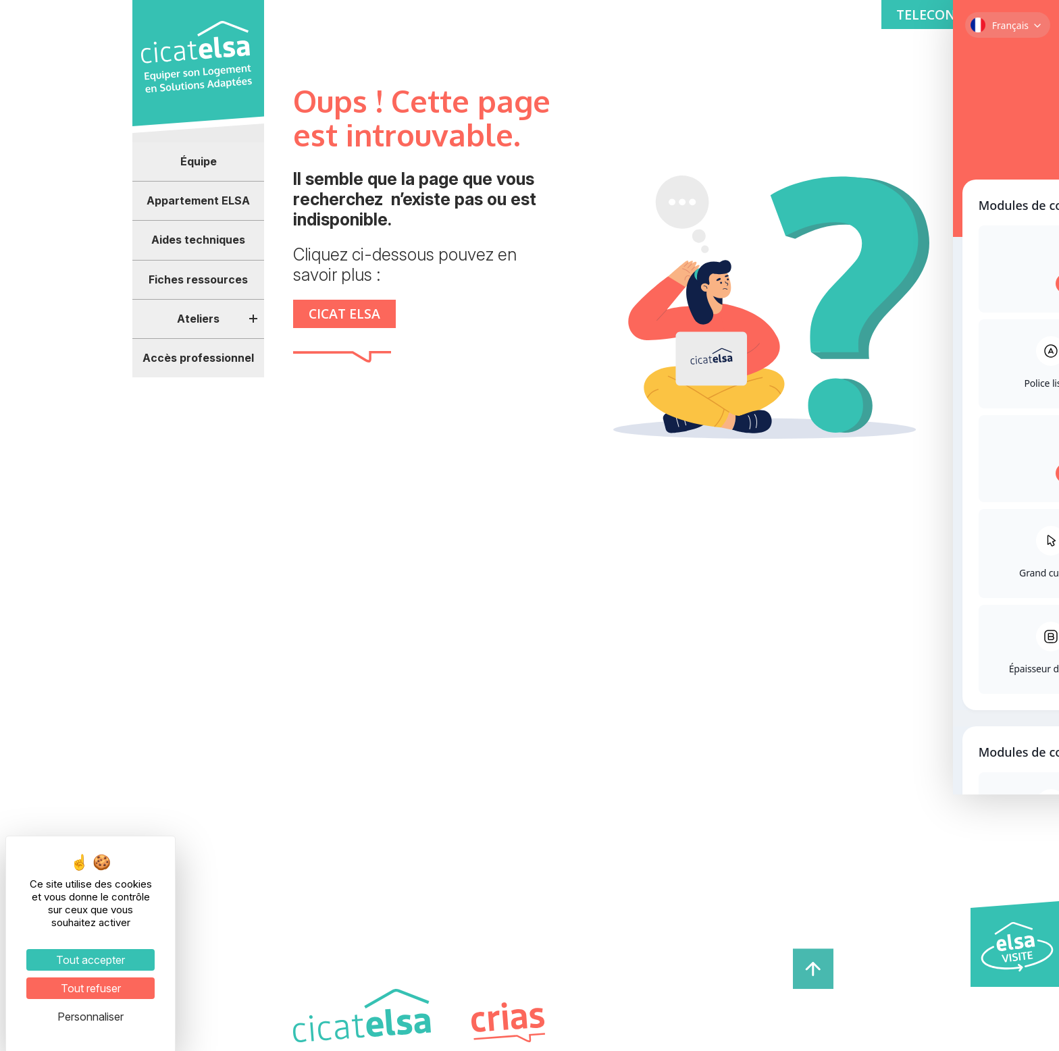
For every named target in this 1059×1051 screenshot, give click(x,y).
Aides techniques (198, 239)
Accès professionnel (198, 358)
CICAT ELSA (345, 313)
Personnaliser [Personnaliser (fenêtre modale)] (90, 1016)
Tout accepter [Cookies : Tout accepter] (90, 960)
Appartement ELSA (198, 200)
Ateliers (198, 318)
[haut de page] (813, 967)
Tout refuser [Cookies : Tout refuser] (91, 988)
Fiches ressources (198, 279)
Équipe (198, 161)
